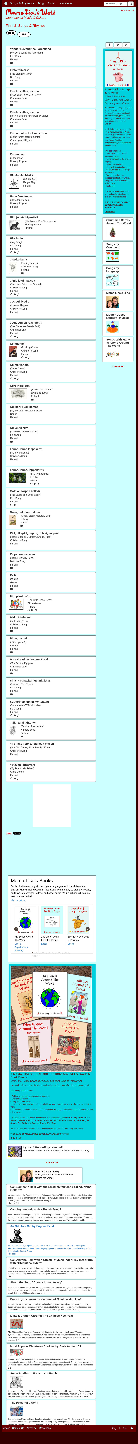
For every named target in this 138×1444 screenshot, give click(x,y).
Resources (45, 1428)
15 (64, 952)
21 (39, 956)
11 (55, 952)
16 (67, 952)
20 (37, 956)
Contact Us (18, 1428)
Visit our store (18, 900)
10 (53, 952)
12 (58, 952)
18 (32, 956)
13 (60, 952)
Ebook (18, 944)
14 (62, 952)
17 (69, 952)
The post (11, 1254)
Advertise (32, 1428)
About (6, 1428)
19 (35, 956)
